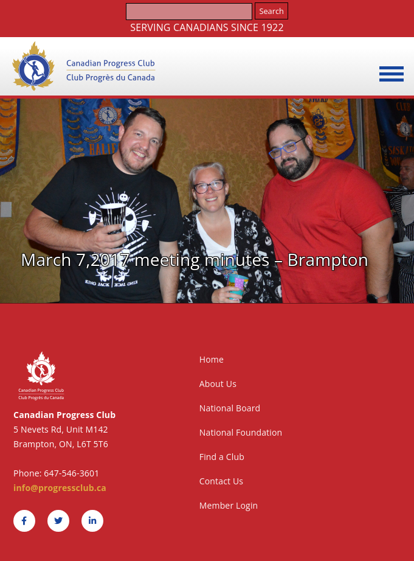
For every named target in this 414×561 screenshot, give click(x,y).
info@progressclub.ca (59, 487)
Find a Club (221, 456)
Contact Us (221, 481)
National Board (230, 408)
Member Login (228, 505)
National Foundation (241, 432)
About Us (217, 383)
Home (211, 359)
